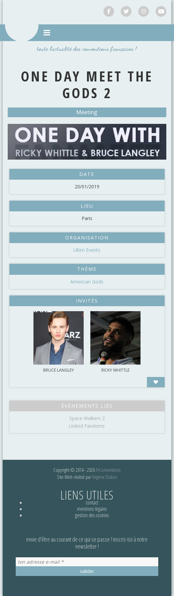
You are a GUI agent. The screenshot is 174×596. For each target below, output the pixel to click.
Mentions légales (92, 509)
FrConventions (108, 469)
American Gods (86, 281)
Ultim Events (86, 250)
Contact (92, 502)
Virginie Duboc (104, 476)
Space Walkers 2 (87, 418)
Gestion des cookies (92, 515)
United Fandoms (87, 426)
